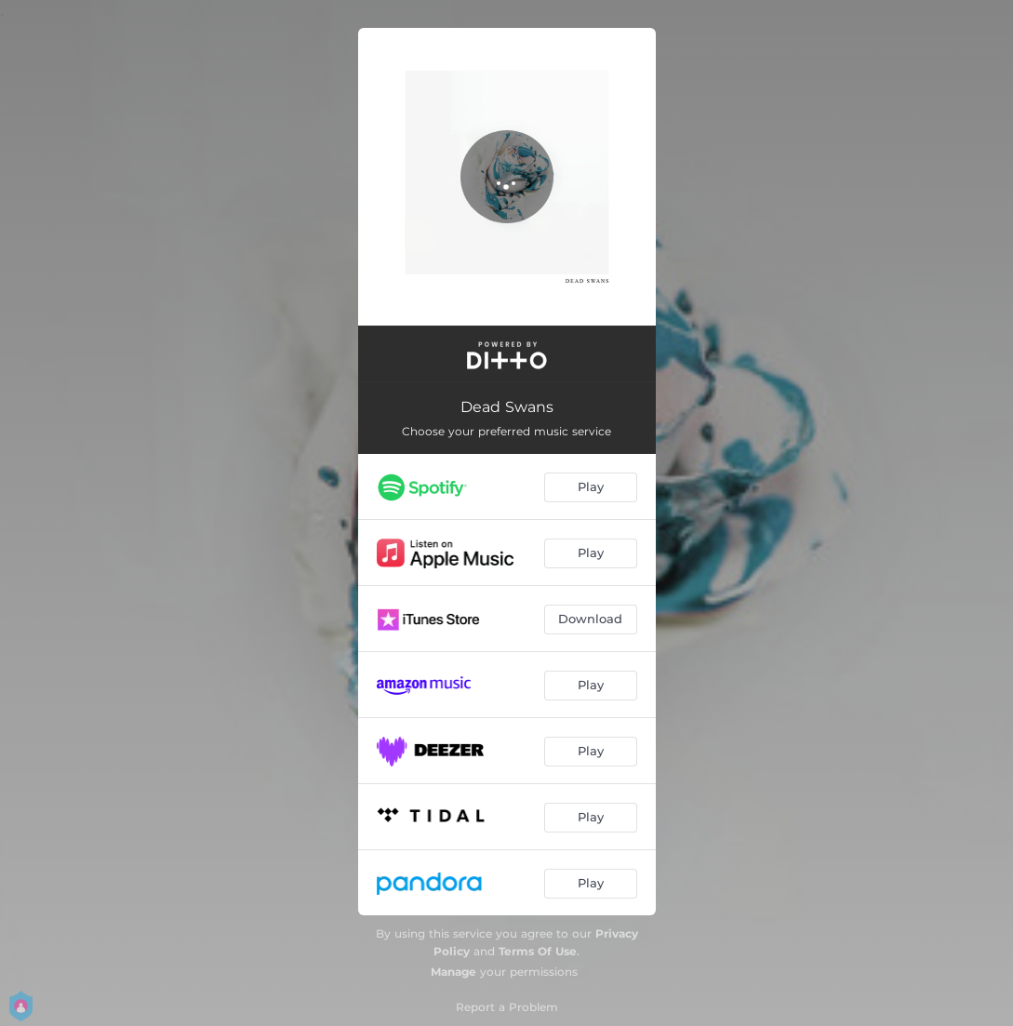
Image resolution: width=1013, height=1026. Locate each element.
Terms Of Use (538, 951)
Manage (453, 972)
